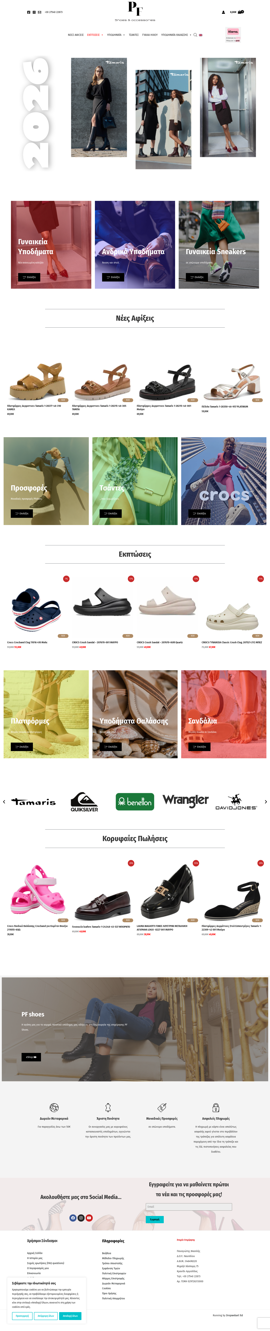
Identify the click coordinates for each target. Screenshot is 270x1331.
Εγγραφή (154, 1219)
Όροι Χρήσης (109, 1293)
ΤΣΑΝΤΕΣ (134, 35)
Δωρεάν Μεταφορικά (113, 1283)
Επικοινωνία (34, 1273)
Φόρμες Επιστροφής (113, 1278)
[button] (4, 801)
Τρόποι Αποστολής (112, 1263)
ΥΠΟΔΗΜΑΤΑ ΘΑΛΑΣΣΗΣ (176, 35)
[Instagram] (34, 12)
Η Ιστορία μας (34, 1258)
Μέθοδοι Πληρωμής (113, 1258)
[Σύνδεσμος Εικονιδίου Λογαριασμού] (223, 12)
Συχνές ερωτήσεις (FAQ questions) (45, 1263)
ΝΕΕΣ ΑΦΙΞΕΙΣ (76, 35)
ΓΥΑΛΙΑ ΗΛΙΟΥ (150, 35)
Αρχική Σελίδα (34, 1253)
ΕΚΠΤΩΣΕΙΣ (95, 35)
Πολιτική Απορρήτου (113, 1298)
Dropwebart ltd (234, 1315)
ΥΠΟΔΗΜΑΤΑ (116, 35)
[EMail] (39, 12)
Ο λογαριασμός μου (38, 1268)
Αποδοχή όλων (70, 1316)
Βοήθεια (106, 1253)
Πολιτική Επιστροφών (114, 1273)
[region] (46, 1300)
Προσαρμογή (22, 1316)
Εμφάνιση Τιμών (111, 1268)
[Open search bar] (195, 35)
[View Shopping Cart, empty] (236, 12)
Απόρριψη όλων (46, 1316)
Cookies (106, 1288)
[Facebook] (28, 12)
